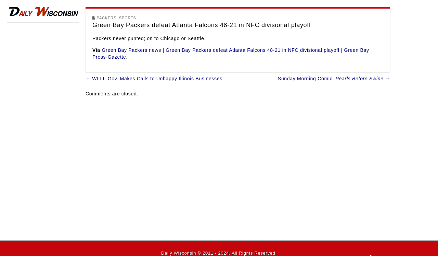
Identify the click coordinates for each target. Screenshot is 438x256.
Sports (127, 18)
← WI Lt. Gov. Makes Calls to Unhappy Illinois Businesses (154, 78)
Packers (107, 18)
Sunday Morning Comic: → (334, 78)
